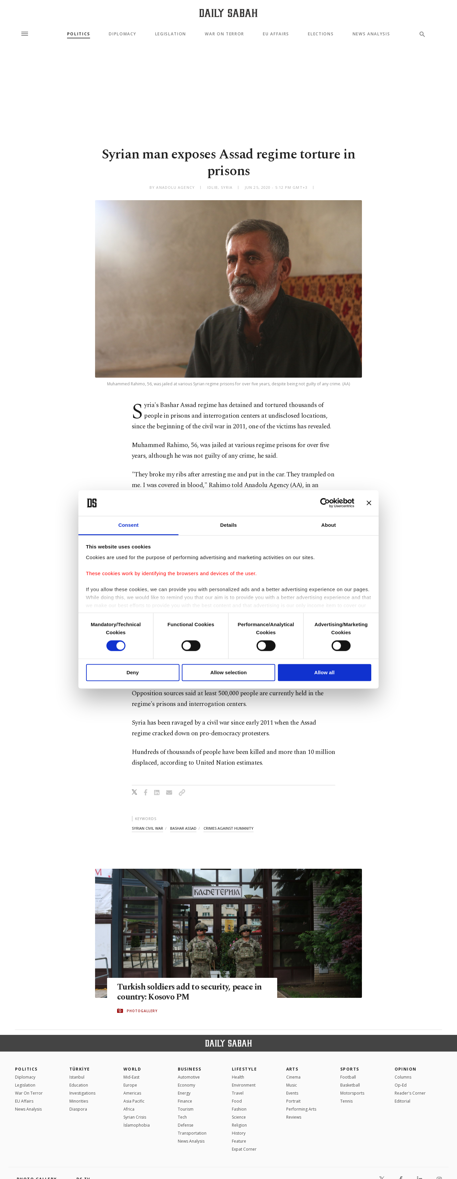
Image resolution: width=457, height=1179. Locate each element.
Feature (239, 1141)
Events (292, 1093)
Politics (78, 34)
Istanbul (76, 1077)
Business (189, 1069)
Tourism (185, 1109)
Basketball (350, 1085)
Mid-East (131, 1077)
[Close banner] (369, 503)
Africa (128, 1109)
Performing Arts (301, 1109)
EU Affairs (276, 34)
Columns (403, 1077)
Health (238, 1077)
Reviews (293, 1117)
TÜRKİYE (79, 1069)
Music (291, 1085)
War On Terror (224, 34)
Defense (185, 1125)
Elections (321, 34)
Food (237, 1101)
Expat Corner (244, 1149)
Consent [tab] (128, 525)
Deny (132, 672)
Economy (186, 1085)
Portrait (293, 1101)
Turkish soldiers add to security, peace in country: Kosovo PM (190, 992)
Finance (185, 1101)
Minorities (78, 1101)
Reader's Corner (410, 1093)
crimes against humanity (228, 828)
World (132, 1069)
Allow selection (228, 672)
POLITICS (26, 1069)
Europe (130, 1085)
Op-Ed (401, 1085)
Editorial (402, 1101)
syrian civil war (147, 828)
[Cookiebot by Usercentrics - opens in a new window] (325, 503)
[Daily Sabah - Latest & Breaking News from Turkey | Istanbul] (228, 13)
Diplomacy (122, 34)
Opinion (406, 1069)
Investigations (82, 1093)
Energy (184, 1093)
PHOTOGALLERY (142, 1011)
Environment (244, 1085)
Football (348, 1077)
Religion (239, 1125)
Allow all (324, 672)
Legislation (170, 34)
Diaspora (78, 1109)
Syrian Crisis (134, 1117)
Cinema (293, 1077)
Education (78, 1085)
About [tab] (328, 525)
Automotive (189, 1077)
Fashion (239, 1109)
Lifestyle (244, 1069)
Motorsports (352, 1093)
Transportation (192, 1133)
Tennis (346, 1101)
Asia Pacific (133, 1101)
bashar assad (183, 828)
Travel (238, 1093)
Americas (132, 1093)
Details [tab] (228, 525)
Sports (349, 1069)
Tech (182, 1117)
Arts (292, 1069)
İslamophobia (136, 1125)
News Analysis (371, 34)
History (239, 1133)
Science (239, 1117)
